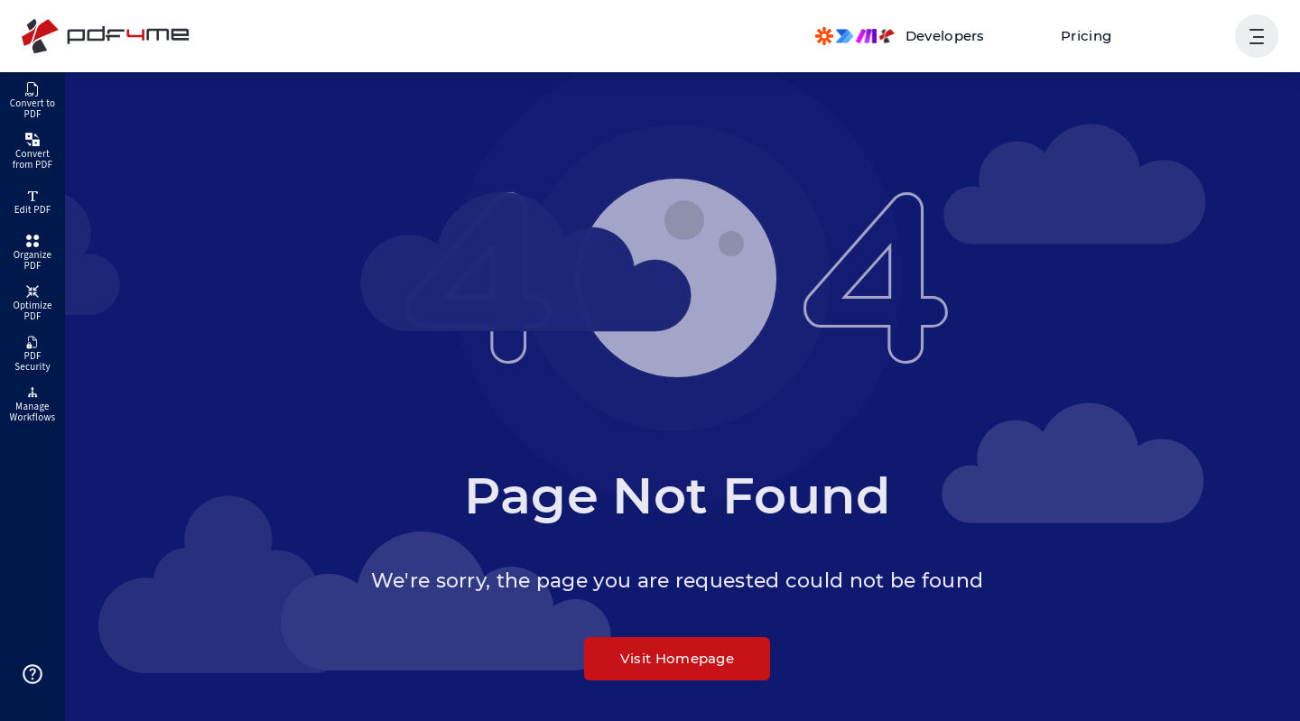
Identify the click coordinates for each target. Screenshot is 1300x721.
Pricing (1086, 35)
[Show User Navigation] (1256, 36)
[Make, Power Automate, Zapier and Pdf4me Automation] (900, 36)
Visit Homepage (677, 658)
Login (1194, 35)
